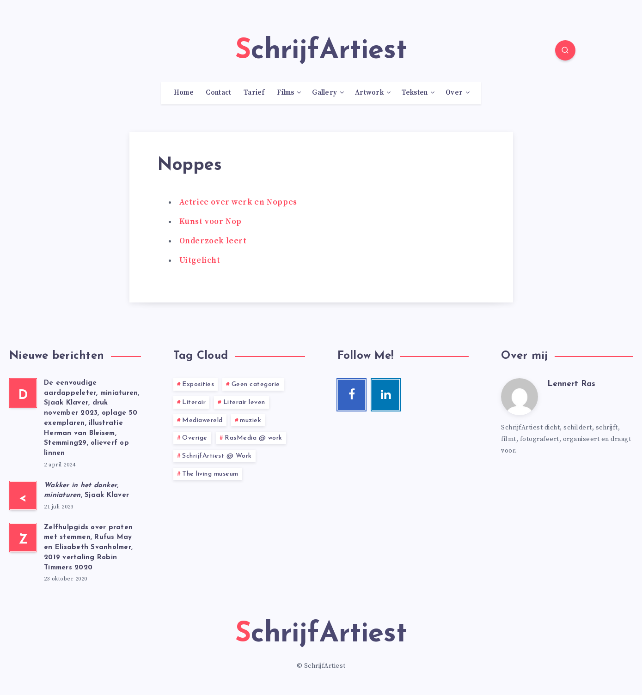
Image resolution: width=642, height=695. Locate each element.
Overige (195, 438)
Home (184, 93)
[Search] (565, 50)
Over (454, 93)
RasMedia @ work (253, 438)
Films (285, 93)
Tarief (254, 93)
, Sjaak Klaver (86, 490)
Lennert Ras (571, 384)
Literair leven (244, 402)
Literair (194, 402)
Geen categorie (256, 384)
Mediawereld (202, 420)
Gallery (324, 93)
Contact (218, 93)
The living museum (210, 474)
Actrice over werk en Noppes (238, 202)
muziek (250, 420)
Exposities (198, 384)
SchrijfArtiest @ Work (217, 456)
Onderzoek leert (213, 241)
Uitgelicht (199, 260)
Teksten (415, 93)
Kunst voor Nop (210, 222)
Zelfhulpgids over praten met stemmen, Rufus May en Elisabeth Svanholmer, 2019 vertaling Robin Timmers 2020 (88, 547)
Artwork (369, 93)
